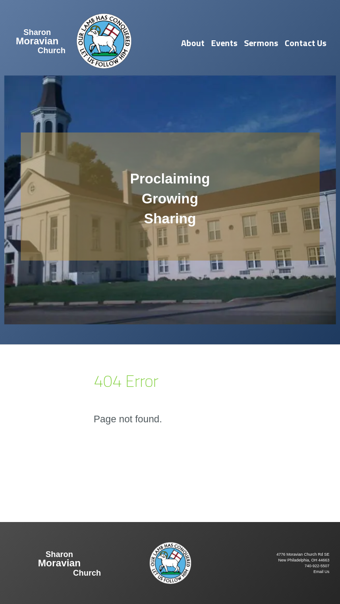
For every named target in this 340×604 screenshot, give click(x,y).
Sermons (261, 43)
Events (224, 43)
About (193, 43)
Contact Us (305, 43)
